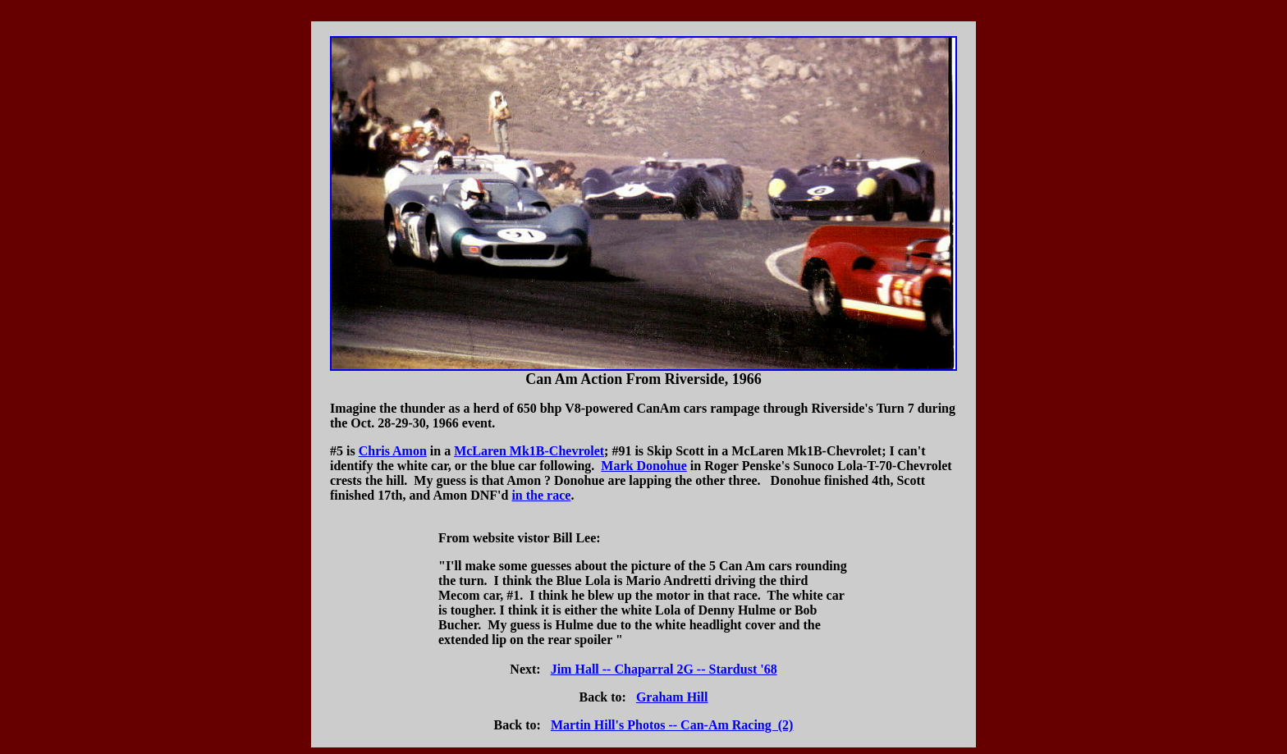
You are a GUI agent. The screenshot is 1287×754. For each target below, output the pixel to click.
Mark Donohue (643, 466)
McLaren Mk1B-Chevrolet (529, 451)
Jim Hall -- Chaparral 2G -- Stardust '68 (664, 669)
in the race (540, 495)
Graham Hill (672, 697)
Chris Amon (393, 451)
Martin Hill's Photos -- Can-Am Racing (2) (672, 725)
